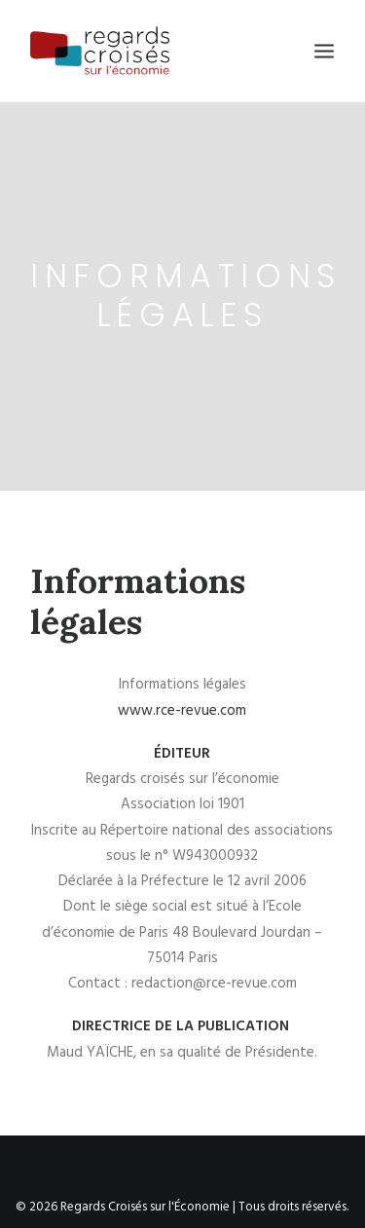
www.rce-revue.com (182, 702)
